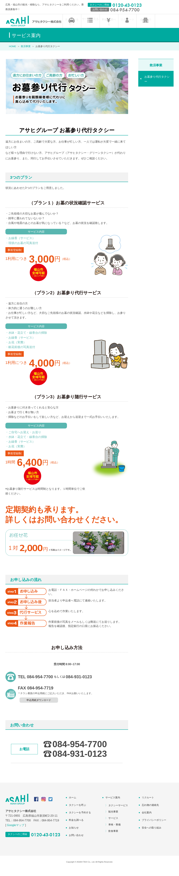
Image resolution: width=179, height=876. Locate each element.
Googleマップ (15, 832)
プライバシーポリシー (154, 827)
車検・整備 (114, 832)
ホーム (72, 805)
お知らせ (74, 835)
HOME (12, 54)
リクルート (127, 27)
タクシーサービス (118, 813)
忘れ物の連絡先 (150, 812)
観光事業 (113, 819)
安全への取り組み (151, 835)
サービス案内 (112, 805)
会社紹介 (145, 27)
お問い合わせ (76, 842)
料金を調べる (109, 27)
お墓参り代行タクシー (157, 87)
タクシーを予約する (80, 820)
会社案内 (147, 820)
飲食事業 (113, 838)
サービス (113, 826)
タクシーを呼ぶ (71, 30)
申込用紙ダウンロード (39, 708)
